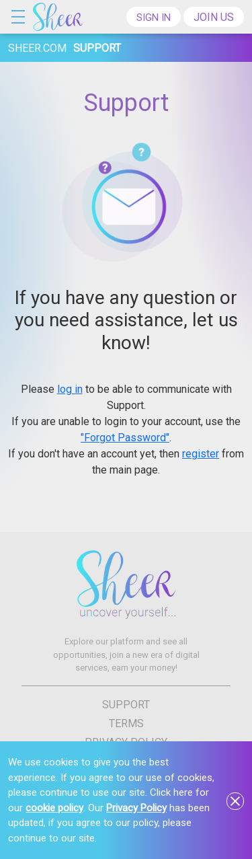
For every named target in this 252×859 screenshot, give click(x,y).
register (200, 453)
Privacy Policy (136, 808)
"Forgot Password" (125, 437)
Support (126, 704)
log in (70, 389)
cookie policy (54, 808)
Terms (126, 722)
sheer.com (37, 48)
